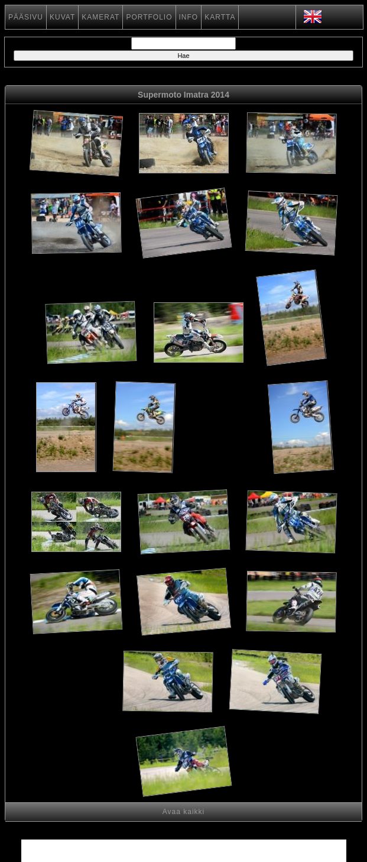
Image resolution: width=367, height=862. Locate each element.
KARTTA (219, 17)
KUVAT (62, 17)
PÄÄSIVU (25, 17)
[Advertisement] (222, 444)
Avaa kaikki (183, 812)
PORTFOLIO (149, 17)
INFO (189, 17)
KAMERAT (100, 17)
